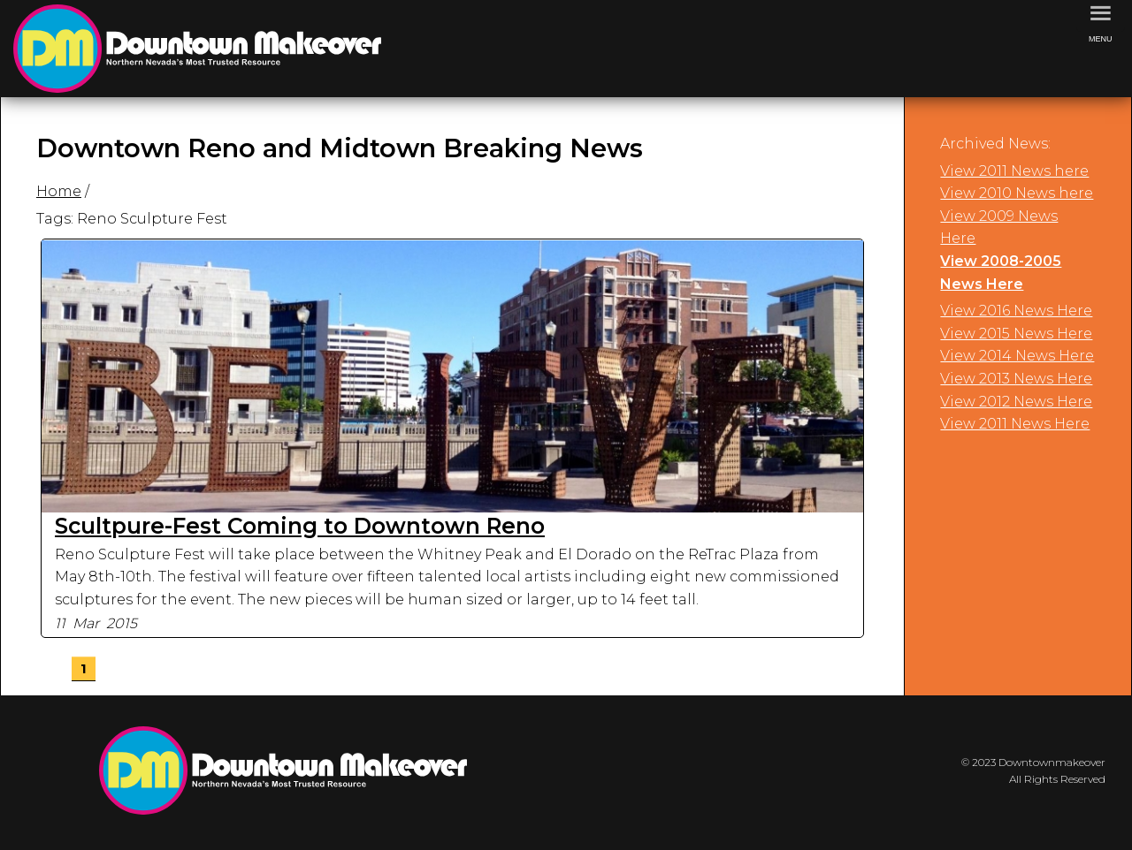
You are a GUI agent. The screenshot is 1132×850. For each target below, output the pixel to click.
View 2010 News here (1016, 193)
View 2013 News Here (1016, 378)
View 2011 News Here (1015, 423)
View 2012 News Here (1016, 401)
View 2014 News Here (1017, 355)
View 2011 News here (1014, 171)
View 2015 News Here (1016, 333)
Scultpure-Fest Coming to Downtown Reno (300, 525)
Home (58, 191)
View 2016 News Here (1016, 310)
